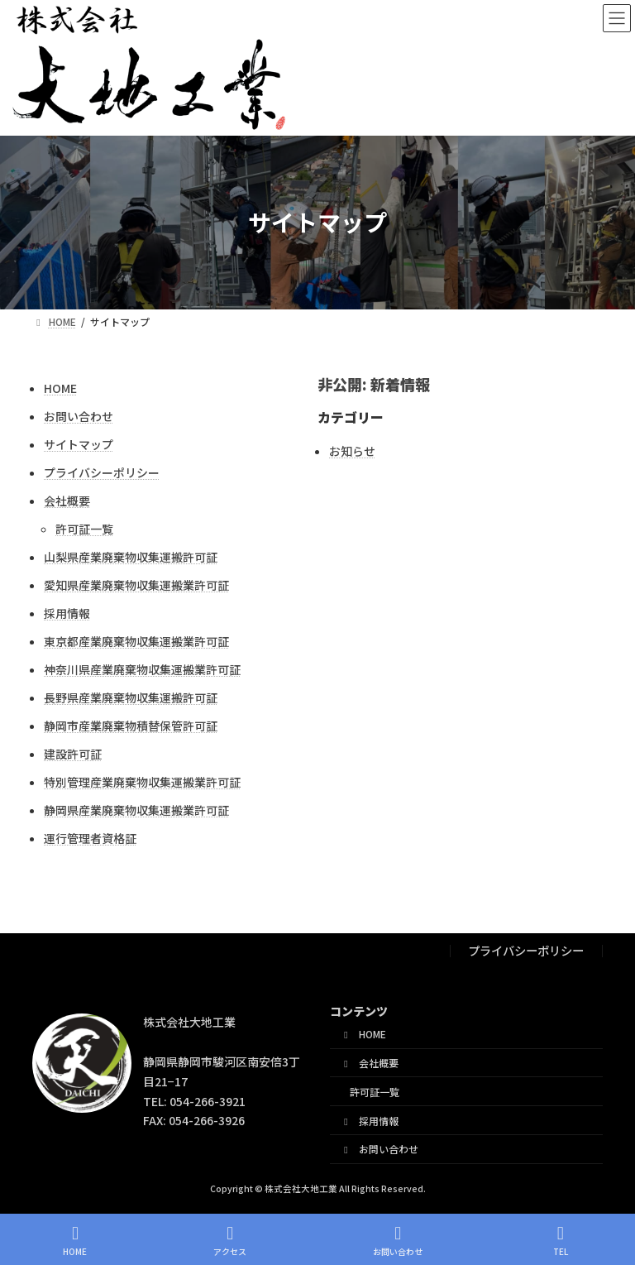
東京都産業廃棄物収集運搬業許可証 (136, 641)
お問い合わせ (78, 416)
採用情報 (67, 613)
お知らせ (352, 451)
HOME (60, 388)
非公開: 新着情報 (374, 384)
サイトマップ (78, 444)
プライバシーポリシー (102, 472)
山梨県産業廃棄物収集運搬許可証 (130, 557)
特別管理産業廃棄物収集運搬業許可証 (142, 782)
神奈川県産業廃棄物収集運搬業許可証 (142, 669)
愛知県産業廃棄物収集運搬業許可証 (136, 585)
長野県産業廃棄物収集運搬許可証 (130, 697)
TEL (560, 1240)
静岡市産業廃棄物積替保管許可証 (130, 725)
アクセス (229, 1240)
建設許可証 (73, 753)
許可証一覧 (84, 528)
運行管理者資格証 (90, 838)
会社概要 (67, 500)
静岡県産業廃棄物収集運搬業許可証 (136, 810)
